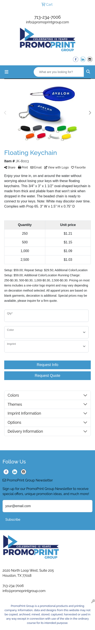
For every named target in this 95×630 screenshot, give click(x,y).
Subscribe (12, 519)
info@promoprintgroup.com (47, 22)
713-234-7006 (47, 17)
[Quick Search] (59, 72)
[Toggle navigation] (6, 72)
